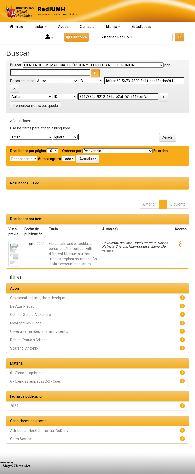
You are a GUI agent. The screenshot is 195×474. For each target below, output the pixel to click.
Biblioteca (76, 37)
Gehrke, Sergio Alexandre (30, 315)
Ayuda (63, 27)
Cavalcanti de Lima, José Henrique (37, 298)
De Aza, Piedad (22, 306)
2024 (14, 406)
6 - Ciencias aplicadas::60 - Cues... (36, 381)
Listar (41, 27)
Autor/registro (49, 159)
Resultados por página (28, 151)
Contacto (87, 27)
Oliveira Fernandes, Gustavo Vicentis (39, 331)
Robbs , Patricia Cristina (29, 340)
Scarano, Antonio (24, 348)
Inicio (16, 26)
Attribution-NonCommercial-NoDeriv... (40, 431)
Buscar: (16, 65)
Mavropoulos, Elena (25, 323)
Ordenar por (72, 151)
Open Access (20, 439)
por (167, 65)
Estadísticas (141, 27)
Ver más (107, 251)
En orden (160, 151)
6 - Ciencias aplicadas (27, 373)
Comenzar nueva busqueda (35, 106)
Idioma (113, 27)
